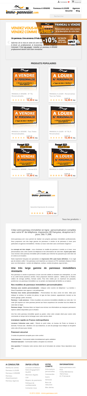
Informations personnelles (50, 370)
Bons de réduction (48, 383)
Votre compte (48, 365)
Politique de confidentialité (30, 384)
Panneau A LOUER (61, 8)
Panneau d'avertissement (11, 377)
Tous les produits (71, 219)
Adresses (48, 380)
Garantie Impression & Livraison (42, 207)
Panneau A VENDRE (41, 8)
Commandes (49, 374)
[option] (43, 41)
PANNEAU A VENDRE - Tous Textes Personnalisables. (24, 132)
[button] (11, 41)
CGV (26, 377)
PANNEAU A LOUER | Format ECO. (61, 169)
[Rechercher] (65, 16)
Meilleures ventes (12, 368)
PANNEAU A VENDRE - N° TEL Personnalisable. (22, 95)
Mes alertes (49, 387)
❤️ (69, 2)
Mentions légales (31, 375)
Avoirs (47, 377)
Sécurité (69, 11)
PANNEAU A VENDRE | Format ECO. (24, 169)
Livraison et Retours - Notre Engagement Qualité (33, 370)
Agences (76, 8)
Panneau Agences (12, 381)
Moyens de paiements (33, 380)
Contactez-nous (31, 388)
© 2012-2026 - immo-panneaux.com (43, 393)
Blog (78, 11)
